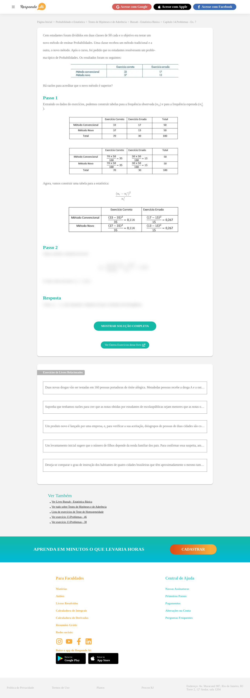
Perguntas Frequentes (179, 617)
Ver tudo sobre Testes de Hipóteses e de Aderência (79, 506)
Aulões (60, 596)
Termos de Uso (61, 687)
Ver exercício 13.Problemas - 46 (69, 517)
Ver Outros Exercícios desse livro (125, 345)
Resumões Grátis (66, 625)
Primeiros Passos (175, 596)
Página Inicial (44, 22)
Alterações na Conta (178, 610)
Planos (100, 687)
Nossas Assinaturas (177, 588)
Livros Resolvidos (67, 603)
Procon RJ (148, 687)
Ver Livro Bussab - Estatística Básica (72, 501)
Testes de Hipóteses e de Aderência (107, 22)
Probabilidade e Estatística (70, 22)
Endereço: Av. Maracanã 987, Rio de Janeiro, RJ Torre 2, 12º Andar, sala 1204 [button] (215, 688)
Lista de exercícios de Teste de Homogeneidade (78, 511)
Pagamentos (172, 603)
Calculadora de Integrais (71, 610)
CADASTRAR (193, 549)
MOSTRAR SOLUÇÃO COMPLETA (125, 326)
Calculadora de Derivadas (72, 617)
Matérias (61, 588)
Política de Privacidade (20, 687)
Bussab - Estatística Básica (145, 22)
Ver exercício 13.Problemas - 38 (69, 522)
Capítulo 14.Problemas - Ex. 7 (179, 22)
